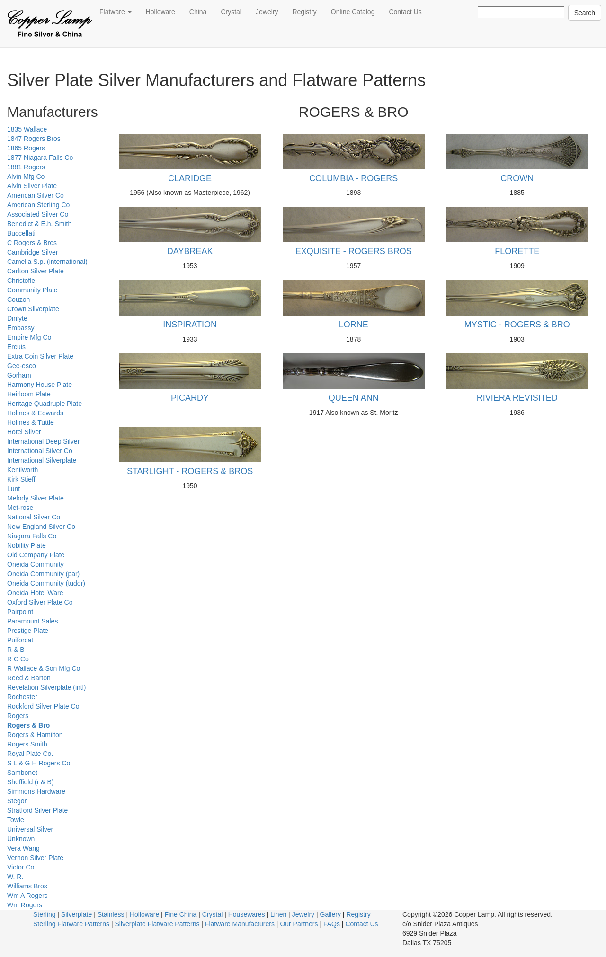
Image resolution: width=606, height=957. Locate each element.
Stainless (111, 914)
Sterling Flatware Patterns (71, 924)
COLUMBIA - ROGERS (353, 178)
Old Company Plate (35, 555)
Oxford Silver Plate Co (40, 602)
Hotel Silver (24, 432)
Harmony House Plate (39, 384)
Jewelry (267, 12)
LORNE (353, 324)
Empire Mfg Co (29, 337)
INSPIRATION (190, 324)
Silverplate (76, 914)
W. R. (15, 876)
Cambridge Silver (32, 252)
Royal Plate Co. (30, 753)
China (198, 12)
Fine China (181, 914)
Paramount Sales (32, 621)
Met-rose (20, 507)
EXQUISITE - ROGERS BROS (353, 251)
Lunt (13, 488)
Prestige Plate (27, 630)
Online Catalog (353, 12)
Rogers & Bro (28, 725)
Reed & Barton (29, 678)
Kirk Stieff (21, 479)
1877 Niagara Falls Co (40, 157)
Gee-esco (21, 365)
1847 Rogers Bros (34, 138)
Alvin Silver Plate (32, 186)
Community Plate (32, 290)
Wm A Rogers (27, 895)
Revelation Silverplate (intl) (46, 687)
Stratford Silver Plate (37, 810)
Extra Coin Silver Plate (40, 356)
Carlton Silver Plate (35, 271)
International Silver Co (39, 451)
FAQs (331, 924)
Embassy (21, 328)
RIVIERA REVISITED (517, 398)
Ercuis (16, 347)
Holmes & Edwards (35, 413)
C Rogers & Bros (32, 242)
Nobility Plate (26, 545)
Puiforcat (20, 640)
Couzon (18, 299)
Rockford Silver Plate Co (43, 706)
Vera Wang (23, 848)
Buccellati (21, 233)
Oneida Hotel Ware (35, 593)
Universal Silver (30, 829)
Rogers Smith (27, 744)
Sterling (44, 914)
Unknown (21, 839)
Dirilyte (17, 318)
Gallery (330, 914)
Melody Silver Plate (35, 498)
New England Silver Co (41, 526)
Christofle (21, 280)
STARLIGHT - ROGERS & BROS (190, 471)
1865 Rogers (26, 148)
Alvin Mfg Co (26, 176)
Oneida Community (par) (43, 574)
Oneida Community (35, 564)
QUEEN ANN (354, 398)
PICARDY (190, 398)
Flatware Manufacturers (240, 924)
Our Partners (299, 924)
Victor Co (20, 867)
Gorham (19, 375)
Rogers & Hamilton (35, 734)
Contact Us (405, 12)
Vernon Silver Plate (35, 857)
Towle (15, 820)
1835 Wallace (27, 129)
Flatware (115, 12)
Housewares (246, 914)
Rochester (22, 697)
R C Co (18, 659)
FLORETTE (517, 251)
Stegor (17, 801)
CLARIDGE (190, 178)
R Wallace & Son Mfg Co (43, 668)
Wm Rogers (24, 905)
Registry (304, 12)
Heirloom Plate (29, 394)
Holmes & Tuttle (30, 422)
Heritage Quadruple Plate (44, 403)
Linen (278, 914)
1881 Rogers (26, 167)
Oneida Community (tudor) (46, 583)
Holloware (160, 12)
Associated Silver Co (37, 214)
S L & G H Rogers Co (38, 763)
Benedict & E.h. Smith (39, 224)
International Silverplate (41, 460)
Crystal (231, 12)
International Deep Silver (43, 441)
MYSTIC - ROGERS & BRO (517, 324)
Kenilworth (22, 470)
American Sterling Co (38, 205)
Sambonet (22, 772)
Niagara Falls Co (31, 536)
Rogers (17, 716)
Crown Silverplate (33, 309)
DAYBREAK (190, 251)
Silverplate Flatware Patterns (157, 924)
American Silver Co (35, 195)
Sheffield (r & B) (30, 782)
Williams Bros (27, 886)
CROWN (517, 178)
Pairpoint (20, 611)
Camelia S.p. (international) (47, 261)
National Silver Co (33, 517)
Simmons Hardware (36, 791)
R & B (16, 649)
